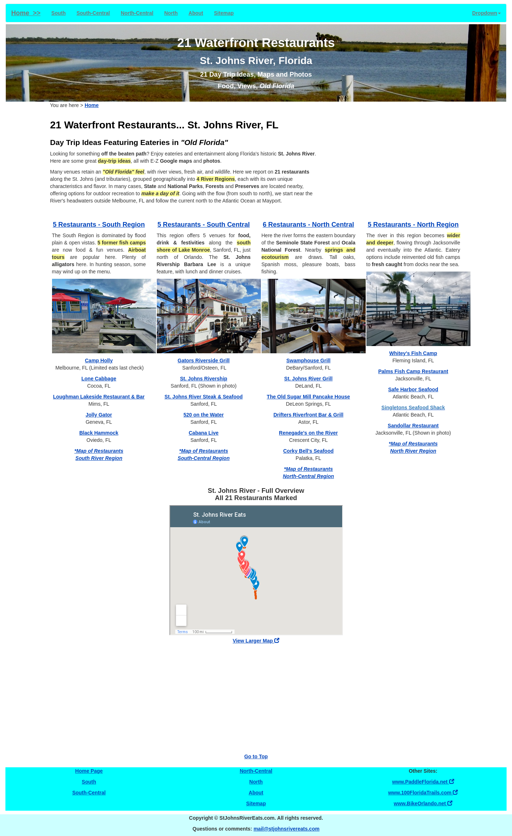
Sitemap (223, 13)
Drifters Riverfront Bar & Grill (309, 415)
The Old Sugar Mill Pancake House (308, 397)
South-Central (93, 13)
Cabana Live (203, 433)
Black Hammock (98, 433)
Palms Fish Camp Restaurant (413, 371)
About (196, 13)
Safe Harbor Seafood (413, 389)
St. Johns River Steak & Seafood (203, 397)
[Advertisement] (397, 163)
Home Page (89, 771)
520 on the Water (204, 415)
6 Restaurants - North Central (308, 224)
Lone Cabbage (98, 378)
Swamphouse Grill (308, 360)
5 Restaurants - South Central (204, 224)
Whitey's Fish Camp (413, 353)
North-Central (137, 13)
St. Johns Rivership (203, 378)
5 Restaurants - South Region (99, 224)
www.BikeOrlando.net (423, 803)
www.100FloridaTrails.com (423, 793)
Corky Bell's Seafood (308, 451)
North (171, 13)
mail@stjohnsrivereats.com (287, 829)
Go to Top (256, 756)
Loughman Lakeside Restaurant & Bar (99, 397)
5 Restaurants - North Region (413, 224)
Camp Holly (99, 360)
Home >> (25, 13)
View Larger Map (256, 641)
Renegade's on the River (308, 433)
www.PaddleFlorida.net (423, 782)
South (58, 13)
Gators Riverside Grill (204, 360)
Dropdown (486, 13)
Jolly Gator (99, 415)
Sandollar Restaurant (413, 425)
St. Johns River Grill (308, 378)
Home (92, 105)
